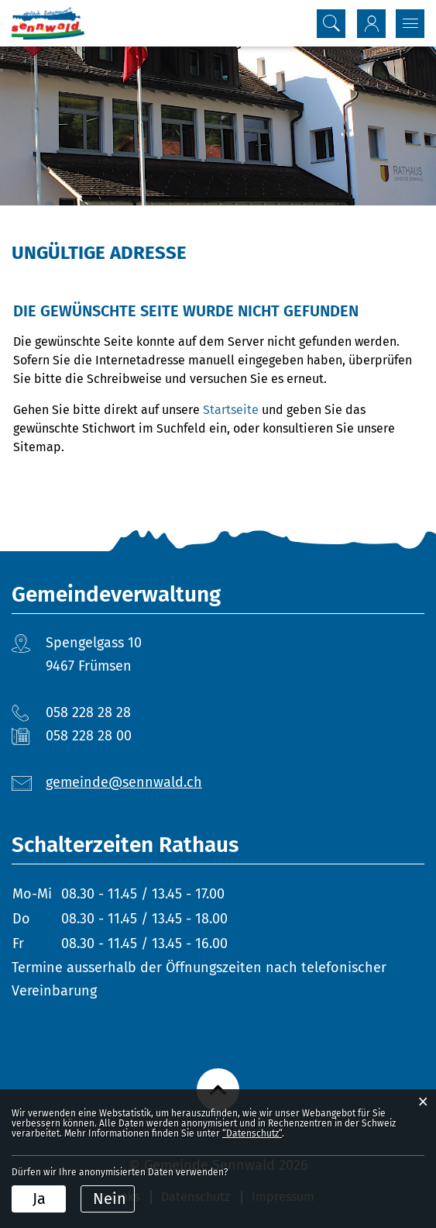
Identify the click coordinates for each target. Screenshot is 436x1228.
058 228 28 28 (88, 712)
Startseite (231, 409)
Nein (109, 1198)
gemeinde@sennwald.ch (124, 782)
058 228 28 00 (89, 735)
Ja (39, 1198)
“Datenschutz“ (252, 1133)
